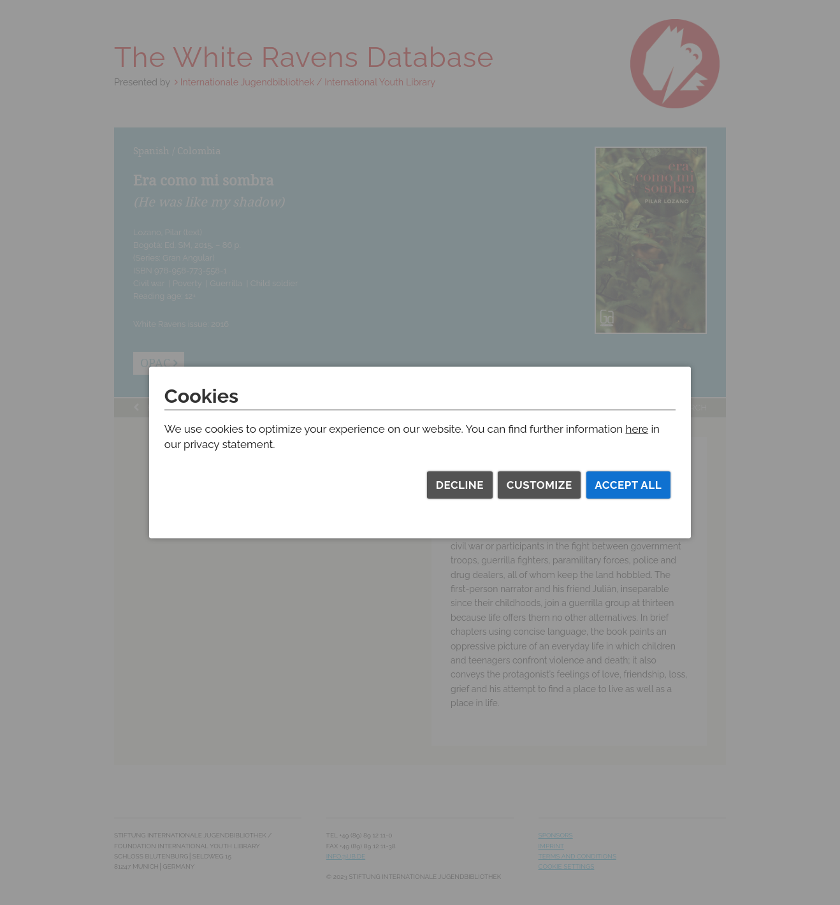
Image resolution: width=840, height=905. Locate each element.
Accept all (628, 485)
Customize (539, 485)
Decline (460, 485)
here (637, 429)
